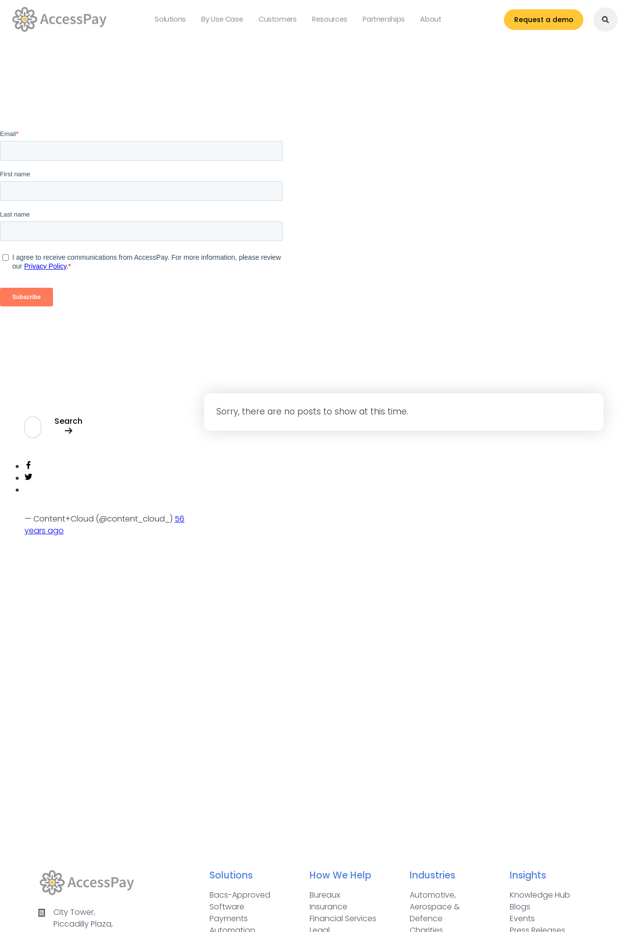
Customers (277, 22)
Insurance (328, 906)
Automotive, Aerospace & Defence (435, 906)
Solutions (184, 22)
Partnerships (369, 22)
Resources (322, 22)
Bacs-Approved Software (239, 900)
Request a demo (532, 21)
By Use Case (229, 22)
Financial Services (343, 918)
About (408, 22)
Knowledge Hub (540, 895)
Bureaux (325, 895)
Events (522, 918)
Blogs (520, 906)
